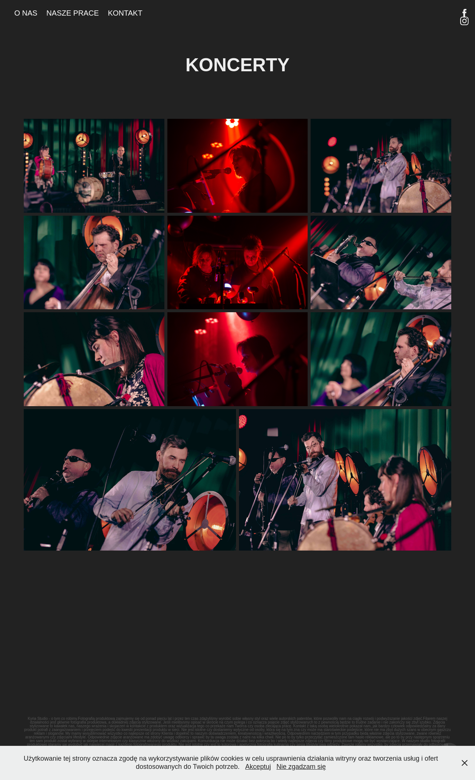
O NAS (25, 13)
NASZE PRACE (72, 13)
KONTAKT (125, 13)
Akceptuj (258, 766)
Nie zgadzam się (301, 766)
